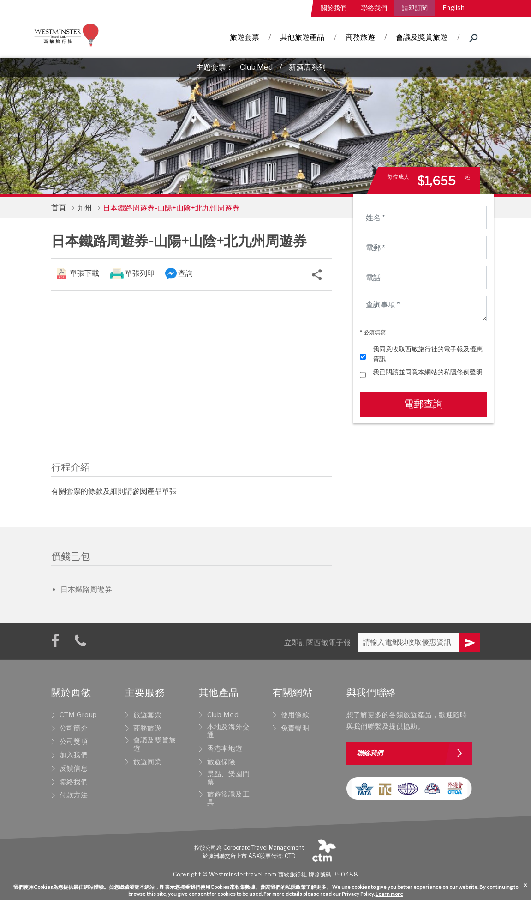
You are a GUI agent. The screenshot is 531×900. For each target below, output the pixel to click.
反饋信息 (74, 768)
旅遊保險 (221, 762)
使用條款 (295, 715)
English (453, 8)
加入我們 (74, 755)
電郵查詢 (423, 404)
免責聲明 (295, 728)
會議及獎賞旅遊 (421, 37)
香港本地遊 (225, 748)
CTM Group (78, 715)
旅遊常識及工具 (228, 798)
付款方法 (74, 795)
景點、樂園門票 (228, 778)
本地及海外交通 (228, 731)
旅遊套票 (244, 37)
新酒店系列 (307, 67)
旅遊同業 (147, 762)
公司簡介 (74, 728)
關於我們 (333, 8)
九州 (84, 208)
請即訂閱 (415, 8)
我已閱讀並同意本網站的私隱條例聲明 (428, 372)
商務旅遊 (360, 37)
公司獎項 (74, 741)
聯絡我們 (374, 8)
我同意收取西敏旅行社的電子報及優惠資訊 (428, 353)
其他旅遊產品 (302, 37)
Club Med (256, 67)
